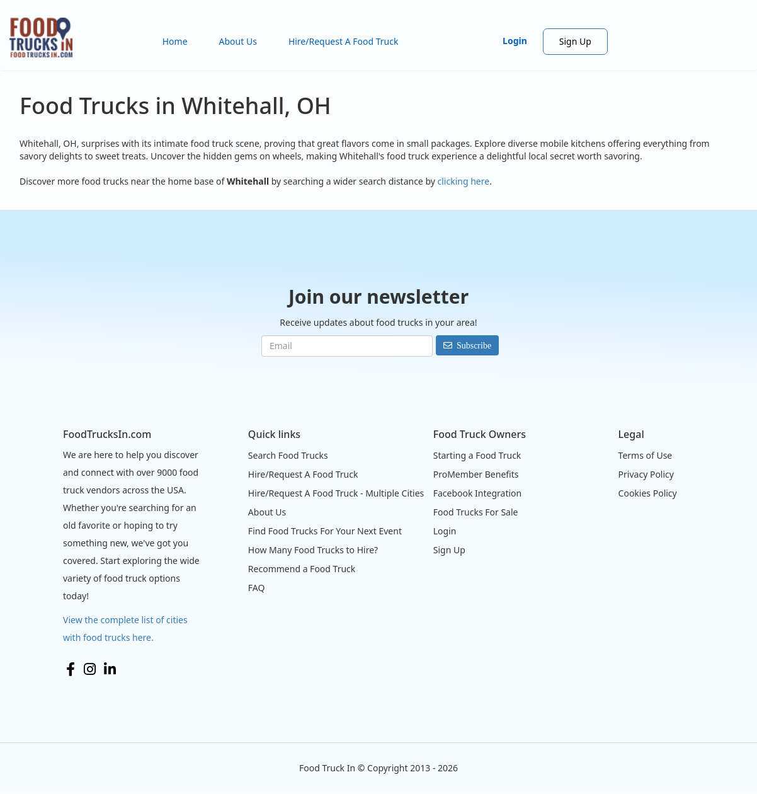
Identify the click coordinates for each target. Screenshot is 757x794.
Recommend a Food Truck (301, 569)
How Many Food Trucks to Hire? (313, 550)
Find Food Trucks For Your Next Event (325, 531)
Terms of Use (645, 455)
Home (175, 41)
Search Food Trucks (288, 455)
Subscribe (474, 345)
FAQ (256, 588)
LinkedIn (110, 669)
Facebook (70, 669)
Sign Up (575, 41)
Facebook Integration (477, 493)
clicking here (464, 181)
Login (515, 41)
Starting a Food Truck (477, 455)
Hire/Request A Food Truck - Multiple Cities (336, 493)
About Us (238, 41)
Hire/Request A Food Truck (343, 41)
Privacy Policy (646, 474)
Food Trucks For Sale (475, 512)
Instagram (90, 669)
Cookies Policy (647, 493)
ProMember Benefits (476, 474)
